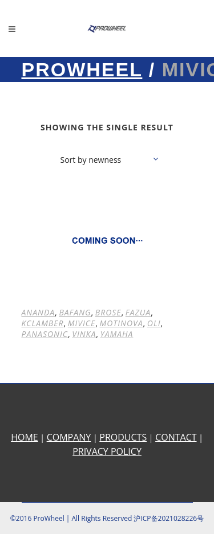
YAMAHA (117, 333)
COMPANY (69, 437)
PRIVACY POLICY (107, 451)
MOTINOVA (121, 323)
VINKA (84, 333)
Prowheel (82, 69)
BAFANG (75, 312)
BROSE (108, 312)
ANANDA (38, 312)
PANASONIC (45, 333)
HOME (24, 437)
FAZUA (138, 312)
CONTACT (175, 437)
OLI (154, 323)
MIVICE (81, 323)
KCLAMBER (43, 323)
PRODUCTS (123, 437)
